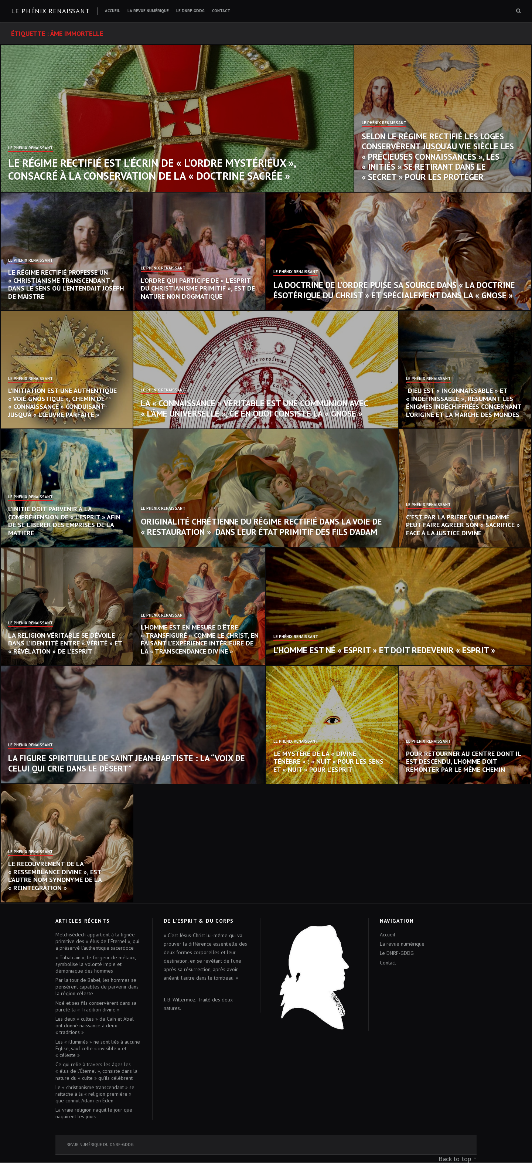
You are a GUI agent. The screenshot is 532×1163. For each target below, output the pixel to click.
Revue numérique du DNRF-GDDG (100, 1144)
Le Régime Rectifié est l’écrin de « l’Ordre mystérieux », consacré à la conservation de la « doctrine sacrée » (152, 169)
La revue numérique (148, 10)
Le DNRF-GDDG (190, 10)
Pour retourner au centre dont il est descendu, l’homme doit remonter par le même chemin (463, 761)
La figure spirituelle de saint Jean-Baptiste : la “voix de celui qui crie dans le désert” (126, 763)
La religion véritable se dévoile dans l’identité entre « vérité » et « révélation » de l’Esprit (65, 643)
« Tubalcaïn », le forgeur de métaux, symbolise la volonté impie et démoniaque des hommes (95, 964)
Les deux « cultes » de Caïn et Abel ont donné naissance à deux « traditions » (94, 1025)
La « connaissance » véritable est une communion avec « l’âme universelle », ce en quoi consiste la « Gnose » (254, 408)
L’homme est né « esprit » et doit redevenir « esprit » (384, 650)
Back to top (455, 1158)
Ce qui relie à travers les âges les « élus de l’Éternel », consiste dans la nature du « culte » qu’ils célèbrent (96, 1071)
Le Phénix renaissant (50, 11)
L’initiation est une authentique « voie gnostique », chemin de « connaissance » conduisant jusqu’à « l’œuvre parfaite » (62, 402)
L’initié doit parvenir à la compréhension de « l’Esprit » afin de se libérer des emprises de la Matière (64, 521)
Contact (221, 10)
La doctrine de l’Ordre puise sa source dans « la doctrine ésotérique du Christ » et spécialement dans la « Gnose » (394, 290)
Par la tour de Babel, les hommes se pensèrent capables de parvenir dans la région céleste (97, 987)
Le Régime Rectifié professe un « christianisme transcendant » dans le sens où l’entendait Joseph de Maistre (66, 284)
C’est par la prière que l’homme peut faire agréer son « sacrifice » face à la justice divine (463, 525)
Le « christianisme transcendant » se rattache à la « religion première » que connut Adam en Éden (94, 1094)
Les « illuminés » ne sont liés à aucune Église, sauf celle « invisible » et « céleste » (97, 1048)
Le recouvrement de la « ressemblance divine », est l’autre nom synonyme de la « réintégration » (55, 875)
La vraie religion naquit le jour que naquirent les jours (93, 1113)
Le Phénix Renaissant (30, 148)
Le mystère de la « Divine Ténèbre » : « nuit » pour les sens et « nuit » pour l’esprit (328, 761)
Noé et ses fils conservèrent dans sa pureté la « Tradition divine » (95, 1006)
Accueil (112, 10)
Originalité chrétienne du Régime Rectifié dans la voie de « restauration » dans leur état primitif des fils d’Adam (261, 526)
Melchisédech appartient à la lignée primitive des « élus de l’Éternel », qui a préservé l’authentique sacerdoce (97, 941)
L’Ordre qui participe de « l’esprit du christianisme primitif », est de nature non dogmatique (198, 288)
